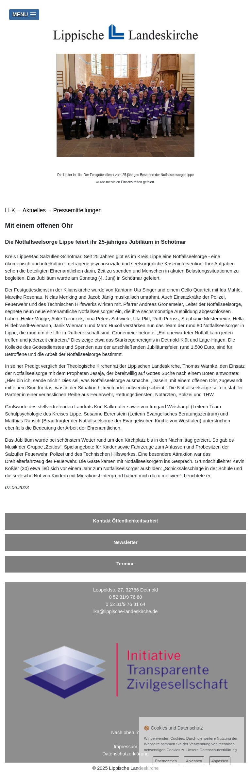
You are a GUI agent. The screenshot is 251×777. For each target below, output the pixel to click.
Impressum (125, 746)
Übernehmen (166, 761)
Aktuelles (34, 210)
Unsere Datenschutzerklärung (211, 750)
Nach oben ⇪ (125, 732)
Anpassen (219, 761)
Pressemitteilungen (77, 210)
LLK (10, 210)
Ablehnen (194, 761)
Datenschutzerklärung (125, 753)
